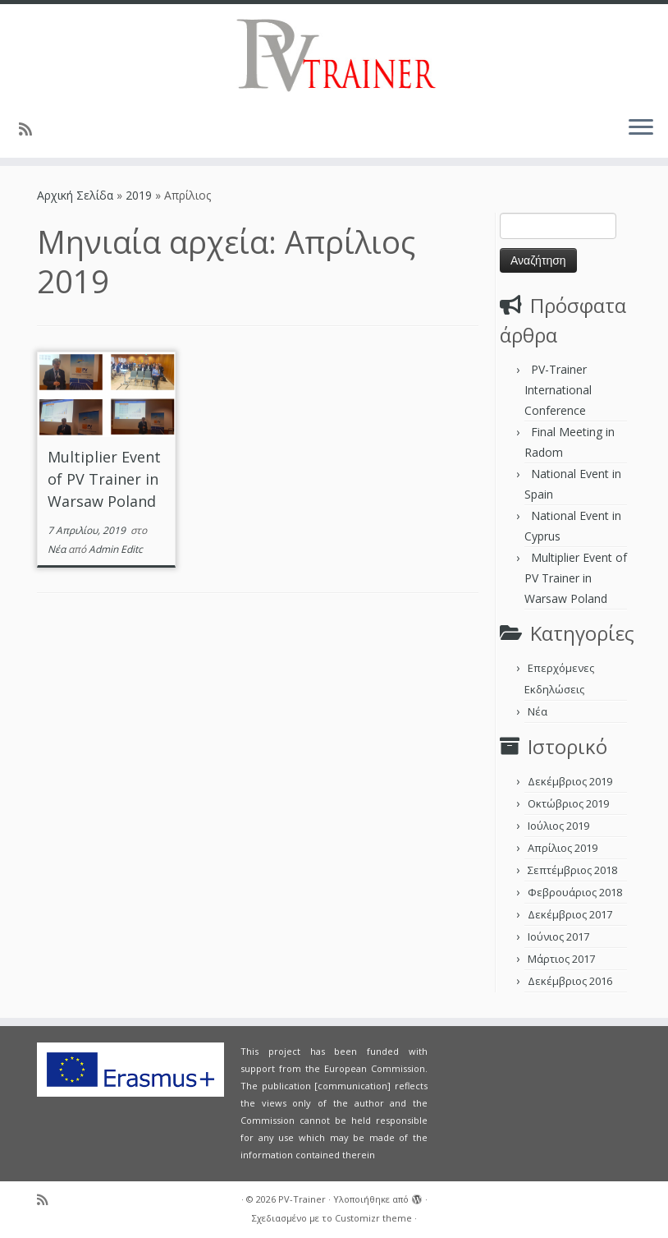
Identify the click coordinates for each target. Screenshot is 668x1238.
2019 (139, 195)
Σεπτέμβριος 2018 (572, 870)
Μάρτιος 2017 (561, 958)
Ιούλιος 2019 (558, 825)
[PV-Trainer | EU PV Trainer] (334, 53)
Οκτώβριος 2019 (568, 803)
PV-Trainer (302, 1199)
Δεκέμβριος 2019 (570, 781)
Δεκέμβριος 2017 (570, 914)
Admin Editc (116, 549)
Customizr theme (373, 1218)
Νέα (58, 549)
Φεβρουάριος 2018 (575, 892)
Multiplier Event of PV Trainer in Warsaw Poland (104, 479)
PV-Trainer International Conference (558, 389)
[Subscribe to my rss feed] (31, 129)
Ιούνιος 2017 (558, 936)
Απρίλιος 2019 (562, 847)
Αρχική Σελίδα (77, 195)
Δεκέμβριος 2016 (570, 980)
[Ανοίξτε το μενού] (641, 128)
